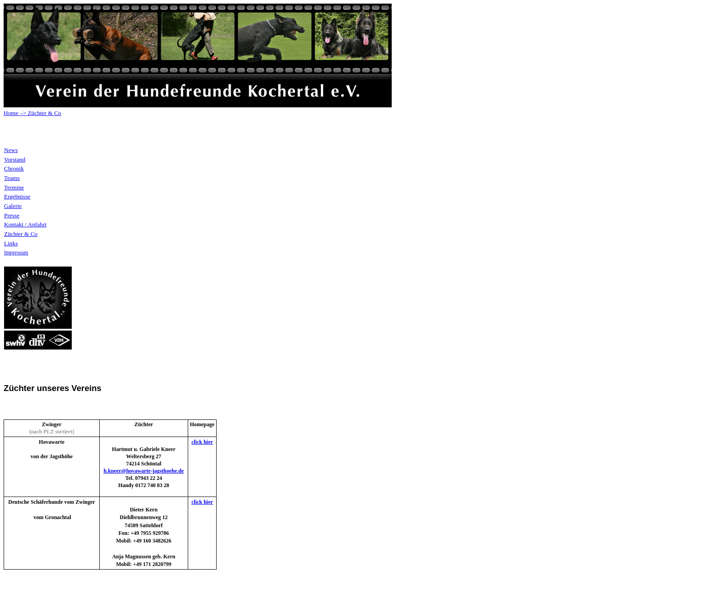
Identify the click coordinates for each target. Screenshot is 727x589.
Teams (12, 178)
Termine (14, 187)
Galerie (13, 205)
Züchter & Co (43, 113)
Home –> (15, 113)
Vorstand (14, 159)
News (11, 150)
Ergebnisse (17, 196)
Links (11, 243)
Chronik (14, 168)
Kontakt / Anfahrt (25, 224)
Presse (11, 215)
